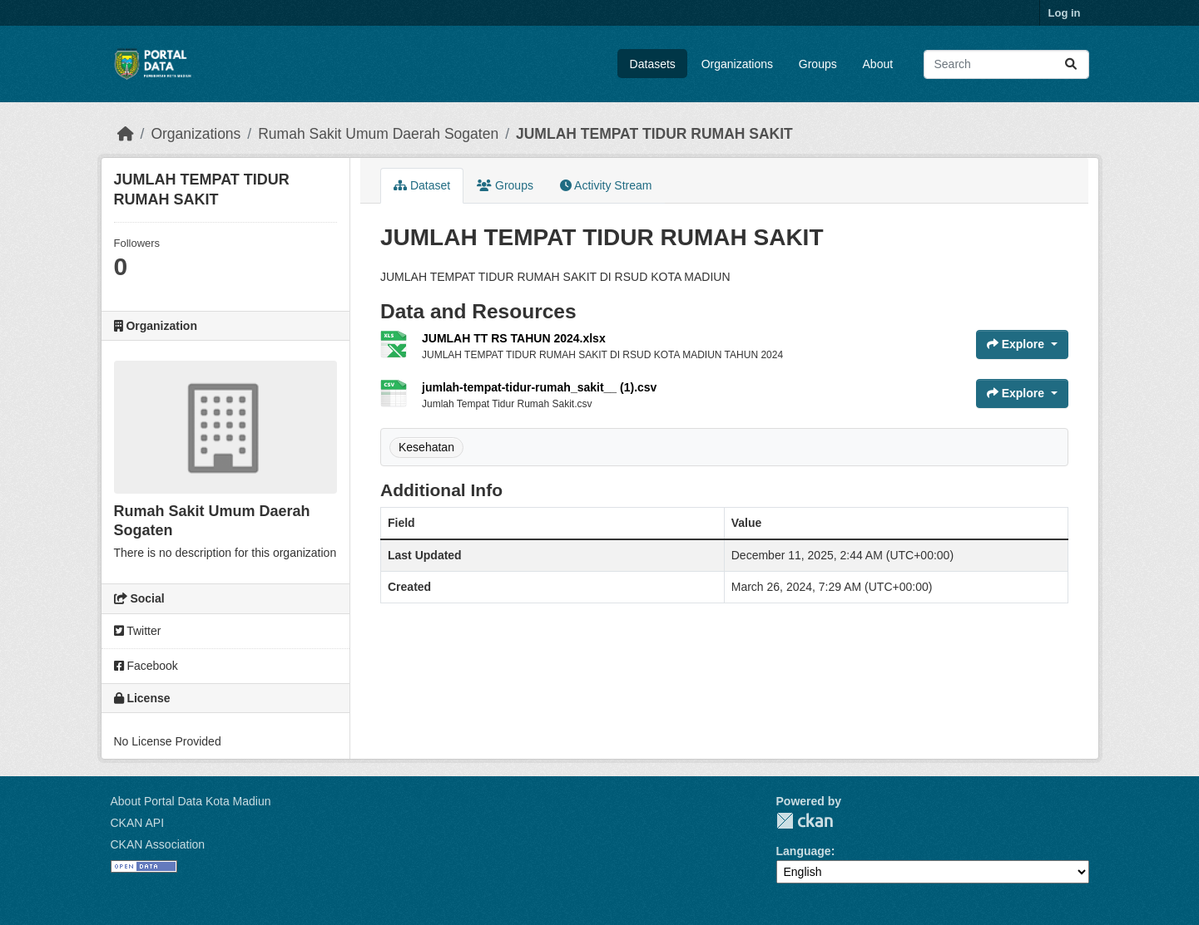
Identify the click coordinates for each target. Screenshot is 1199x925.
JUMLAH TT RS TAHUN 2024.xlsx (514, 338)
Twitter (137, 630)
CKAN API (138, 822)
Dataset (422, 185)
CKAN (804, 820)
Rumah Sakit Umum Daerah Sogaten (378, 133)
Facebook (146, 665)
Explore (1017, 344)
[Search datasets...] (1006, 64)
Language (803, 851)
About (878, 64)
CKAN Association (158, 844)
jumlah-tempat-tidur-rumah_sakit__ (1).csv (539, 387)
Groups (818, 64)
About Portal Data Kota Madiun (191, 801)
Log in (1064, 13)
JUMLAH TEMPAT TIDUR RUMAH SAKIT (654, 133)
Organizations (737, 64)
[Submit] (1071, 64)
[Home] (125, 133)
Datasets (653, 64)
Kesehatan (426, 447)
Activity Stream (606, 185)
